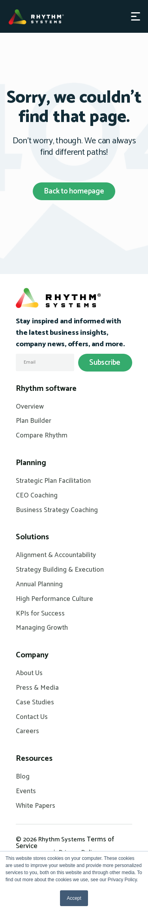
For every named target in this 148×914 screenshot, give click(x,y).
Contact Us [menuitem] (32, 717)
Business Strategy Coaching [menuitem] (57, 510)
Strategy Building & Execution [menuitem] (60, 570)
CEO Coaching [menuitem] (37, 496)
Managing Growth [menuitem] (42, 628)
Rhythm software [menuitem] (46, 388)
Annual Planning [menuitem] (39, 584)
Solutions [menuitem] (32, 537)
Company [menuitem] (32, 655)
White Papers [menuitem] (35, 806)
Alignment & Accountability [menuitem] (56, 555)
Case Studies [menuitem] (35, 703)
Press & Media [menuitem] (37, 688)
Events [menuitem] (26, 791)
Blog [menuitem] (23, 777)
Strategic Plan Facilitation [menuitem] (53, 481)
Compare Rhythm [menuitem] (41, 436)
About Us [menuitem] (29, 673)
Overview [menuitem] (30, 407)
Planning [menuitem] (31, 463)
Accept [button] (74, 898)
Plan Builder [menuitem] (33, 421)
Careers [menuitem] (27, 731)
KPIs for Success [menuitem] (40, 614)
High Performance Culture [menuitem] (54, 599)
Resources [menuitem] (34, 758)
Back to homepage (74, 191)
